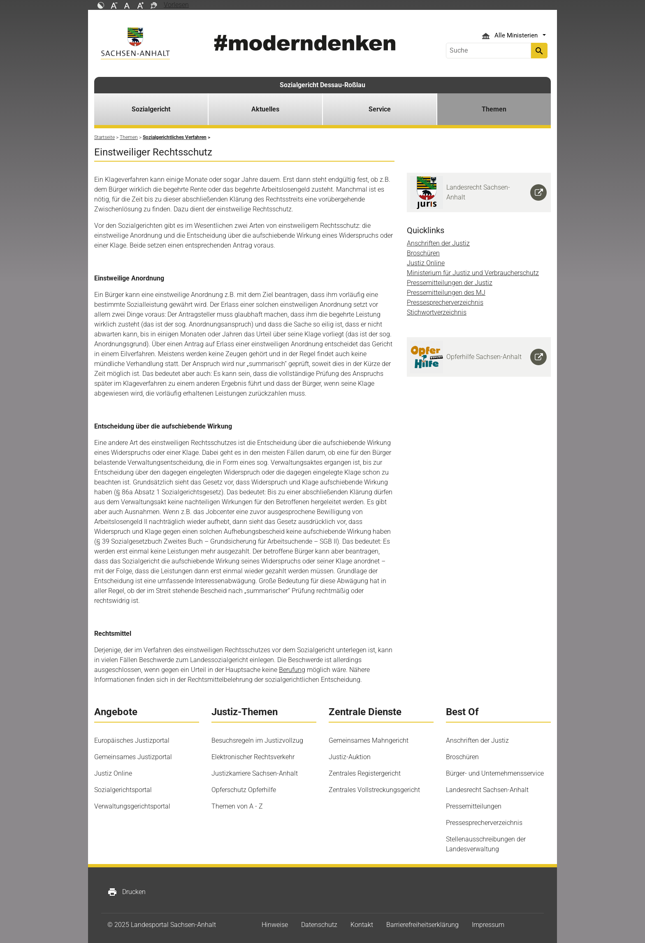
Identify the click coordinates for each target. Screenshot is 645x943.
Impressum (488, 925)
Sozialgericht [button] (151, 109)
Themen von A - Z (237, 806)
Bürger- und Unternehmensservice (495, 773)
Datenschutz (319, 925)
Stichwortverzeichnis (436, 312)
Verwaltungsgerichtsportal (132, 806)
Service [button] (380, 109)
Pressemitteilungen (473, 806)
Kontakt (361, 925)
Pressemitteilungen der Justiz (449, 283)
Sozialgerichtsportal (123, 790)
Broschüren (423, 253)
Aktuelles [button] (265, 109)
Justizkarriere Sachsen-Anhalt (254, 773)
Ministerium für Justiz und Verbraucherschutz (473, 273)
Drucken (126, 892)
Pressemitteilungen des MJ (446, 293)
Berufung (292, 670)
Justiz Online (426, 263)
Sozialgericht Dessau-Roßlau (322, 85)
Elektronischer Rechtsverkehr (253, 757)
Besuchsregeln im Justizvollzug (257, 740)
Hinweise (275, 925)
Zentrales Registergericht (365, 773)
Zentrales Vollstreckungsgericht (374, 790)
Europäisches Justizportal (131, 740)
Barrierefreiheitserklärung (422, 925)
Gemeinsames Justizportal (133, 757)
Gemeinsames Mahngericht (368, 740)
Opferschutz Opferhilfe (243, 790)
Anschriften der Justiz (438, 243)
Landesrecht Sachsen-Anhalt (487, 790)
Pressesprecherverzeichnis (445, 302)
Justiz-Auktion (350, 757)
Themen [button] (494, 109)
